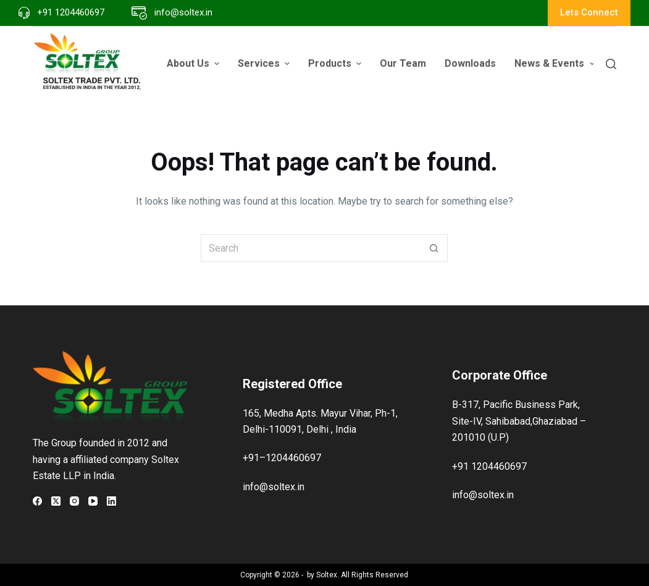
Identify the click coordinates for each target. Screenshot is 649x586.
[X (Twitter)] (56, 501)
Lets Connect (589, 12)
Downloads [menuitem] (470, 63)
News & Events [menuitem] (555, 63)
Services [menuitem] (265, 63)
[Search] (611, 64)
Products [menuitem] (336, 63)
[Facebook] (37, 501)
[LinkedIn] (111, 501)
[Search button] (434, 248)
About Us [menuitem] (194, 63)
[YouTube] (93, 501)
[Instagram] (74, 501)
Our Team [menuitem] (403, 63)
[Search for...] (310, 248)
